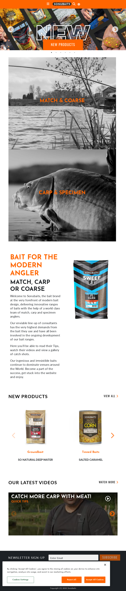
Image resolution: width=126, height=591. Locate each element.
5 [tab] (69, 52)
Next (112, 435)
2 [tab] (56, 52)
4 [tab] (65, 52)
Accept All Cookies (95, 580)
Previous (14, 435)
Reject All (71, 580)
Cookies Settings (20, 580)
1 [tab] (51, 52)
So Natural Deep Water (35, 459)
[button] (63, 44)
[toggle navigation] (48, 4)
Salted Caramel (91, 459)
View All (109, 396)
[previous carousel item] (11, 29)
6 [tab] (74, 52)
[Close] (105, 564)
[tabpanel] (63, 29)
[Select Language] (79, 4)
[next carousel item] (115, 29)
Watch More (107, 482)
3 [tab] (60, 52)
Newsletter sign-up (26, 557)
